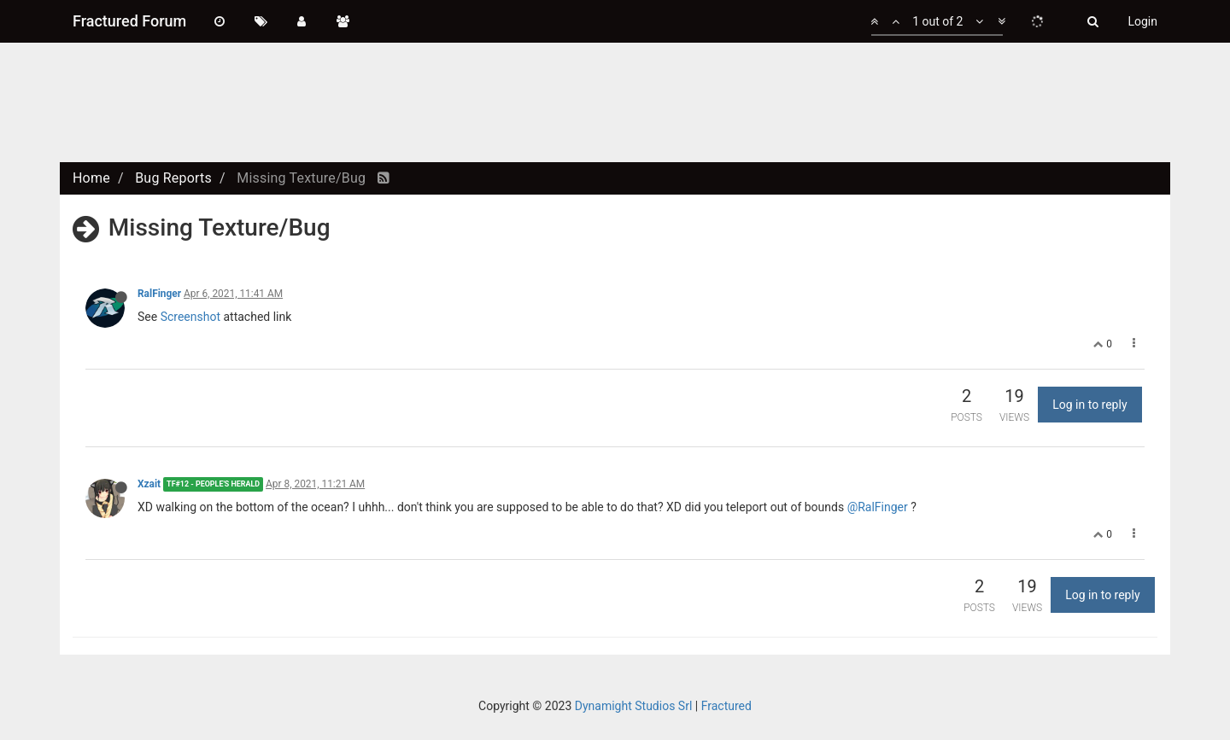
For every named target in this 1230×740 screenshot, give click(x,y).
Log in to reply (1089, 404)
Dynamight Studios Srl (634, 706)
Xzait (149, 484)
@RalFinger (877, 507)
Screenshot (190, 316)
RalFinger (159, 294)
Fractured (726, 706)
